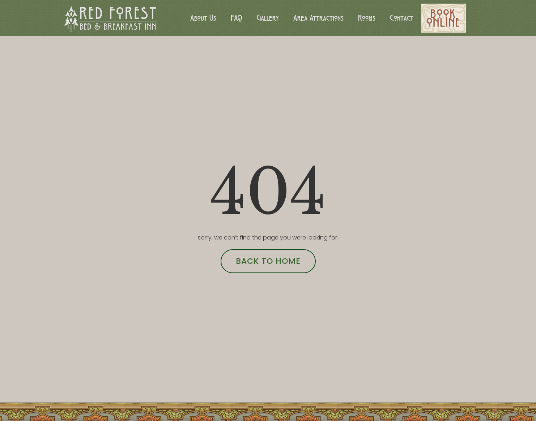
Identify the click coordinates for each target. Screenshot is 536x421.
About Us (203, 18)
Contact (401, 18)
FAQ (236, 18)
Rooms (366, 18)
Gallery (268, 18)
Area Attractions (318, 18)
